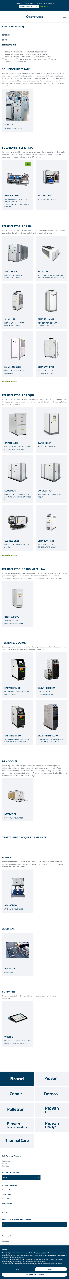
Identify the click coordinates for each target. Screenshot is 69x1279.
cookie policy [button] (19, 1257)
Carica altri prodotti (9, 381)
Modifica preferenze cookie (11, 1236)
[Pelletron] (17, 1110)
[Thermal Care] (17, 1141)
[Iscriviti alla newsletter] (38, 1177)
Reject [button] (18, 1269)
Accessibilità (6, 1199)
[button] (44, 6)
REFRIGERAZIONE (9, 45)
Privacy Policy (6, 1245)
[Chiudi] (51, 7)
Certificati (5, 1241)
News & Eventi (7, 1203)
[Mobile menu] (64, 17)
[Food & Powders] (17, 1125)
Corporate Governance (10, 1185)
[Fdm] (52, 1110)
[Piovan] (52, 1079)
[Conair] (17, 1094)
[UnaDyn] (52, 1125)
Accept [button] (50, 1269)
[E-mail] (19, 1177)
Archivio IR (6, 1190)
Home (4, 26)
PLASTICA (6, 35)
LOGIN (4, 1212)
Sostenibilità (6, 1194)
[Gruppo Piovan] (34, 16)
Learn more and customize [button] (34, 1274)
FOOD (4, 40)
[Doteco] (52, 1094)
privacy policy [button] (41, 1253)
